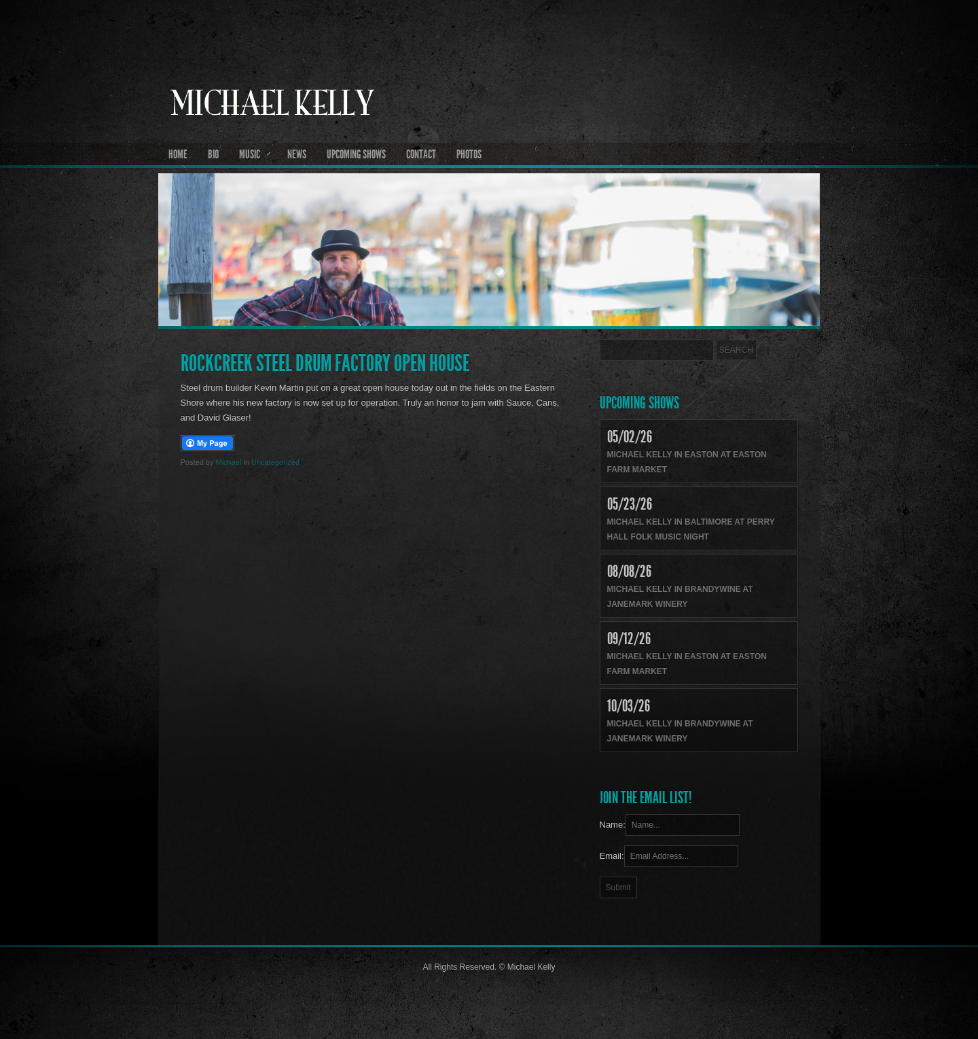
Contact (421, 154)
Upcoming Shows (356, 154)
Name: (613, 825)
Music (249, 154)
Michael (228, 462)
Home (177, 154)
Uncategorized (275, 462)
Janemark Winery (647, 604)
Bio (213, 154)
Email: (612, 856)
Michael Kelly (489, 136)
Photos (469, 154)
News (296, 154)
